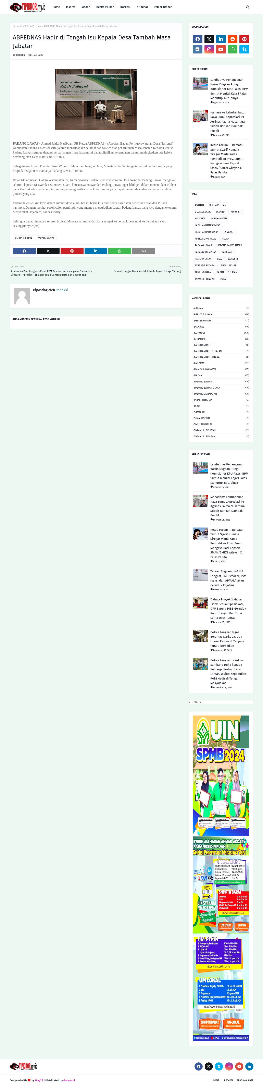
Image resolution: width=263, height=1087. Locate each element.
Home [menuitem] (56, 7)
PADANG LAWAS (45, 237)
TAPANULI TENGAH (205, 279)
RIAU (219, 258)
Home (216, 1080)
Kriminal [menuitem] (142, 7)
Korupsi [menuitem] (125, 7)
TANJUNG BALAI (203, 272)
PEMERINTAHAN (203, 258)
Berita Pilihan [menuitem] (105, 7)
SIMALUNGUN (228, 265)
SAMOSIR (233, 258)
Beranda (17, 26)
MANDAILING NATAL (205, 238)
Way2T (39, 1080)
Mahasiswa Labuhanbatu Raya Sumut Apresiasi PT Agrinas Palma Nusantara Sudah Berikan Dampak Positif (227, 122)
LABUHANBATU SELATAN (208, 225)
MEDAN (225, 238)
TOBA (223, 279)
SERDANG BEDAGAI (205, 265)
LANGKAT (229, 232)
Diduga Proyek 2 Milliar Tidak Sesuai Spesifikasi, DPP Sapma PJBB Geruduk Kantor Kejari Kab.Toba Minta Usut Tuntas (228, 609)
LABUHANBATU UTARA (206, 232)
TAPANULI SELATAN (227, 272)
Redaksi (21, 54)
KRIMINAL (200, 218)
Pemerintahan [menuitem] (163, 7)
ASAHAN (199, 205)
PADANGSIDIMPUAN (205, 252)
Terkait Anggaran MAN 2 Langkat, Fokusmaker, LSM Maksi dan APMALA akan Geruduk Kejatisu (228, 578)
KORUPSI (235, 211)
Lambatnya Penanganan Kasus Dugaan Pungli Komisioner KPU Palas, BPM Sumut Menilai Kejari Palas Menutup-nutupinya (229, 89)
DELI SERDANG (203, 211)
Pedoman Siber (245, 1080)
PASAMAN (227, 252)
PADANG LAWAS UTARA (229, 245)
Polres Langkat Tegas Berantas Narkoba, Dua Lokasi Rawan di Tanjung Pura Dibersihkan (227, 639)
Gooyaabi (69, 1080)
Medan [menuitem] (86, 7)
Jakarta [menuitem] (70, 7)
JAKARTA (220, 211)
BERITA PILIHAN (32, 26)
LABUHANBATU (219, 218)
